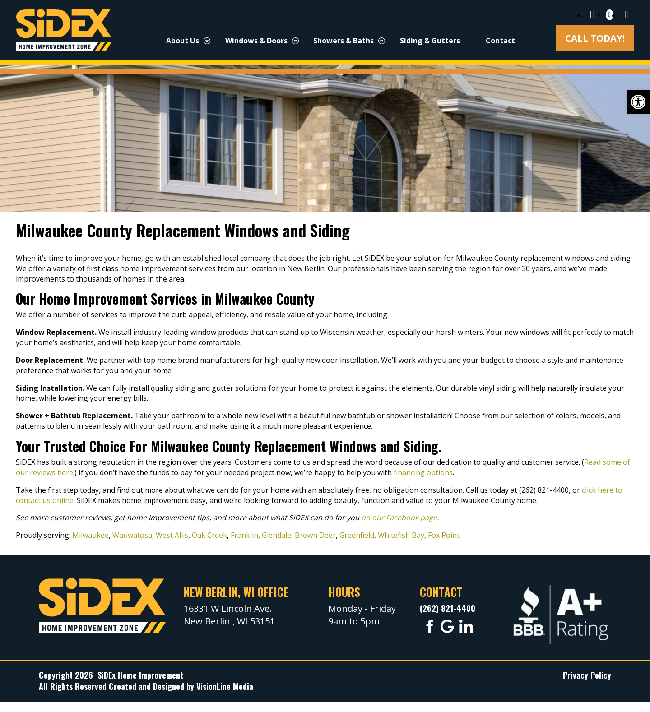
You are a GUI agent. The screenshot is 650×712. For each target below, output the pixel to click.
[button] (638, 102)
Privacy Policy (587, 675)
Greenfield (356, 535)
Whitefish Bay (401, 535)
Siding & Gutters (430, 41)
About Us (182, 41)
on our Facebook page (399, 517)
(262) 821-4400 (447, 608)
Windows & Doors (256, 41)
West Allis (172, 535)
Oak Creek (209, 535)
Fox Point (444, 535)
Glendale (276, 535)
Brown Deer (315, 535)
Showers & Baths (343, 41)
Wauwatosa (132, 535)
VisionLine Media (224, 686)
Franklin (244, 535)
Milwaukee (90, 535)
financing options (423, 472)
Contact (500, 41)
